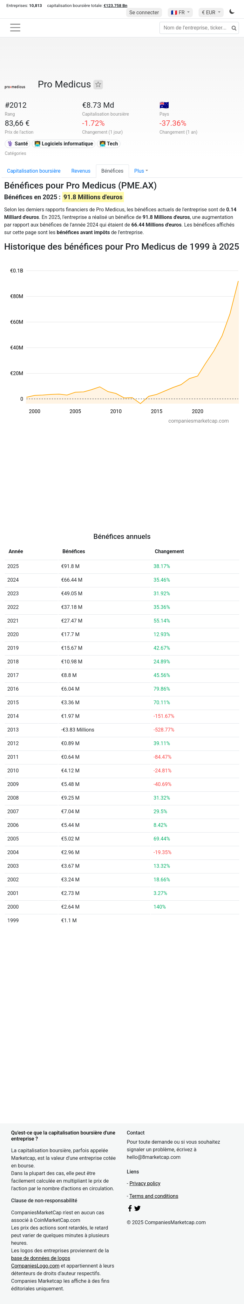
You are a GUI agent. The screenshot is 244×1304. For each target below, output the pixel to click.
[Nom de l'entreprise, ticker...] (199, 28)
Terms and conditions (153, 1196)
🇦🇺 (164, 105)
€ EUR (209, 13)
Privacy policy (144, 1183)
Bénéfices (112, 171)
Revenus (80, 171)
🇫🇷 (178, 13)
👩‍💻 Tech (108, 144)
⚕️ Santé (17, 144)
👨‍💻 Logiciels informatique (63, 144)
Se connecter (144, 13)
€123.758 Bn (115, 5)
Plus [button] (139, 171)
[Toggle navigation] (15, 27)
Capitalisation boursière (33, 171)
